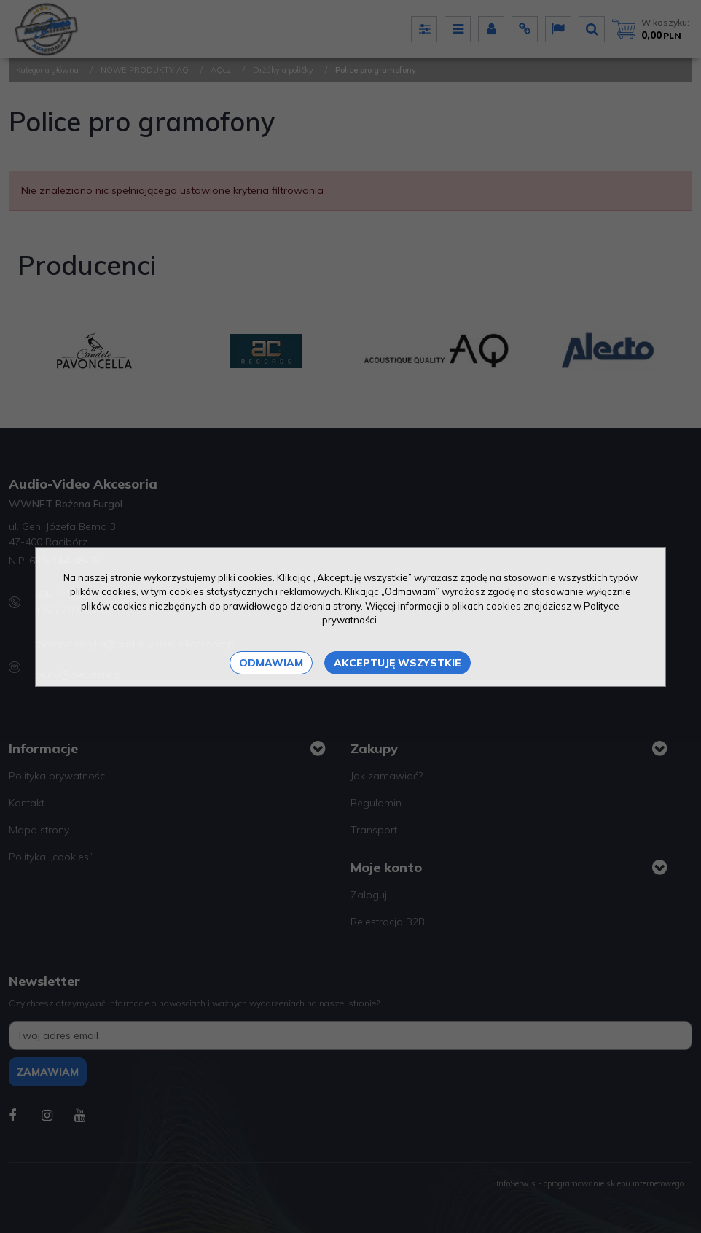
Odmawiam (271, 662)
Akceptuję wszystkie (397, 662)
